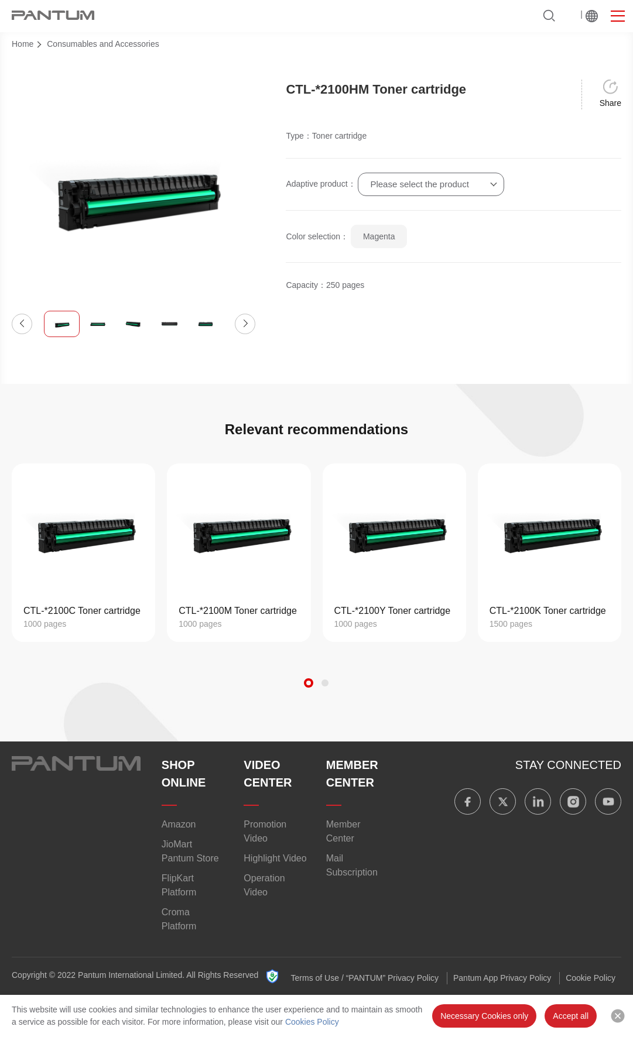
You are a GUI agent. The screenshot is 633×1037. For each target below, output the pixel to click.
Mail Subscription (352, 865)
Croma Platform (179, 919)
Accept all (570, 1016)
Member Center (343, 831)
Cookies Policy (312, 1021)
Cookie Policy (590, 978)
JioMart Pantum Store (190, 851)
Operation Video (264, 885)
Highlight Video (275, 858)
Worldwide (592, 16)
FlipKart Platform (179, 885)
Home (22, 44)
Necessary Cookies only (484, 1016)
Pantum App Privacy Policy (502, 978)
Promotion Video (265, 831)
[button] (22, 324)
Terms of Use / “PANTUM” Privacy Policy (365, 978)
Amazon (179, 824)
